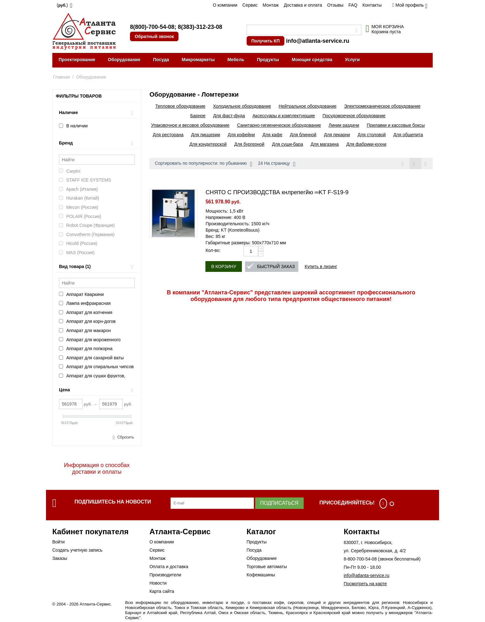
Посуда (161, 59)
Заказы (59, 558)
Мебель (235, 59)
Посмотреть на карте (365, 583)
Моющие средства (312, 59)
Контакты (371, 5)
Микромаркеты (198, 59)
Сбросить (125, 437)
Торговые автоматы (267, 566)
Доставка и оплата (303, 5)
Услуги (352, 59)
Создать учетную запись (77, 550)
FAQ (352, 5)
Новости (157, 583)
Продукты (268, 59)
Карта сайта (161, 591)
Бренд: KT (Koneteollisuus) (232, 230)
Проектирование (77, 59)
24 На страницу (276, 164)
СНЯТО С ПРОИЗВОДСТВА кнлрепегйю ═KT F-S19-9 (276, 192)
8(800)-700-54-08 (152, 27)
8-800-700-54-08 (360, 558)
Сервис (250, 5)
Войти (58, 541)
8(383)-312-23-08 (200, 27)
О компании (225, 5)
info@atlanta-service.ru (317, 41)
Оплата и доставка (168, 566)
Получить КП (265, 40)
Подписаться (279, 503)
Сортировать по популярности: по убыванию (203, 164)
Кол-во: (212, 250)
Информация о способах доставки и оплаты (97, 468)
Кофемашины (261, 574)
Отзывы (335, 5)
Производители (165, 574)
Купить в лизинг (321, 266)
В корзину (223, 266)
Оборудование (124, 59)
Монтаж (270, 5)
